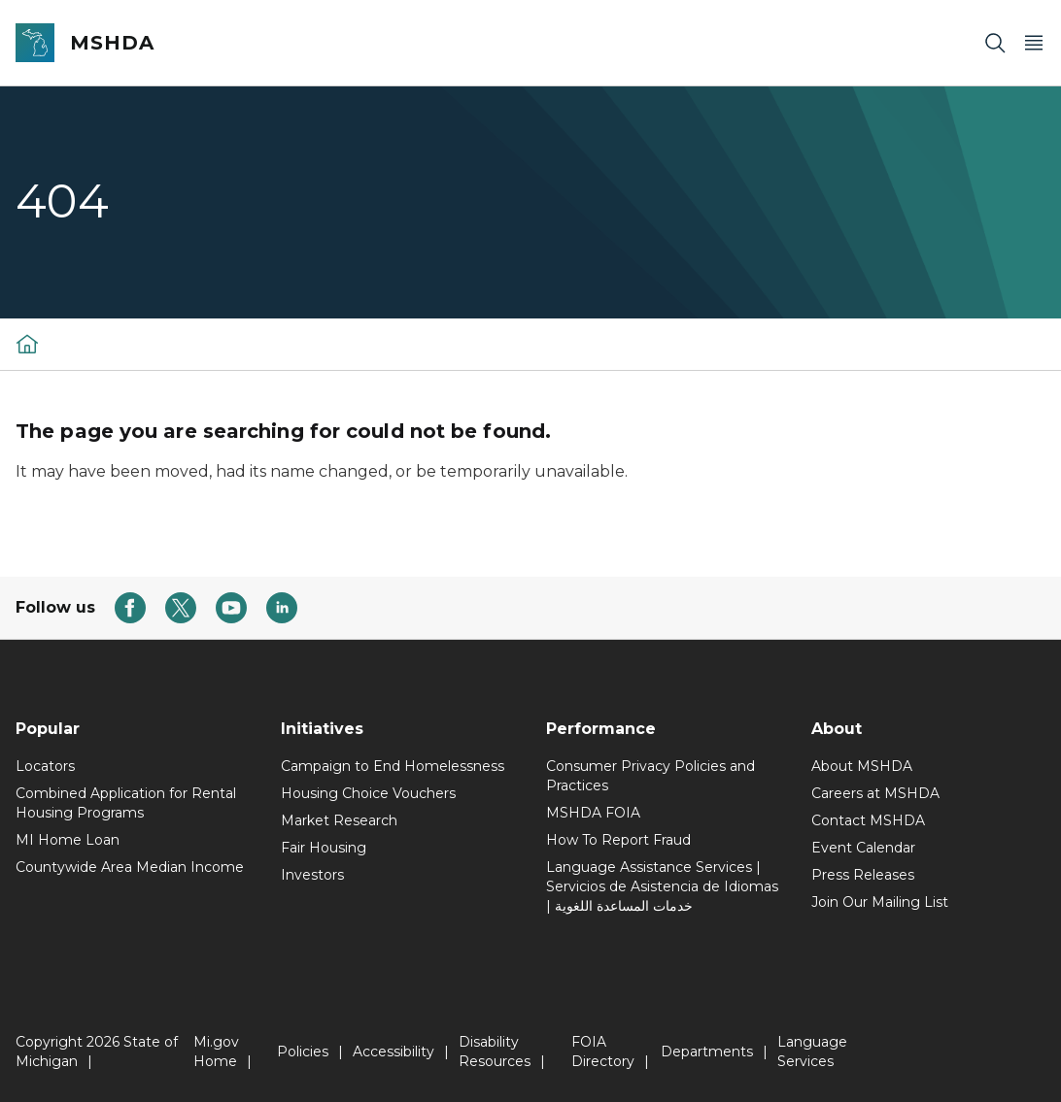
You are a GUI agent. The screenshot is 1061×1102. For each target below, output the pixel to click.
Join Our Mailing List (879, 902)
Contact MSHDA (868, 820)
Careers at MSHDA (875, 793)
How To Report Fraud (618, 840)
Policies (302, 1051)
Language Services (812, 1051)
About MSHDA (861, 766)
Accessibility (393, 1051)
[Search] (995, 43)
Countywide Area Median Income (130, 867)
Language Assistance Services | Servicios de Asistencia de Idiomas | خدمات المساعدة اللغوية (662, 886)
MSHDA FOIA (593, 812)
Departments (707, 1051)
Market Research (339, 820)
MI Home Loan (68, 840)
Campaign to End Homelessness (392, 766)
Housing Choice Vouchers (368, 793)
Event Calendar (863, 847)
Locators (45, 766)
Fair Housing (323, 847)
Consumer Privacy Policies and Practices (650, 775)
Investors (312, 875)
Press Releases (862, 875)
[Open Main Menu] (1033, 43)
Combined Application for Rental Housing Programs (126, 803)
